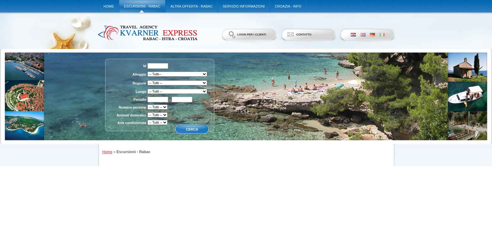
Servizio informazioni (244, 6)
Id (144, 66)
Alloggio (139, 74)
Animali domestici (131, 115)
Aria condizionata (131, 123)
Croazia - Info (288, 6)
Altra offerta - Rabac (191, 6)
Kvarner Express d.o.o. (147, 32)
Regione (139, 83)
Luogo (141, 92)
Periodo (139, 99)
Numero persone (132, 107)
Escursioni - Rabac (142, 6)
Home (109, 6)
